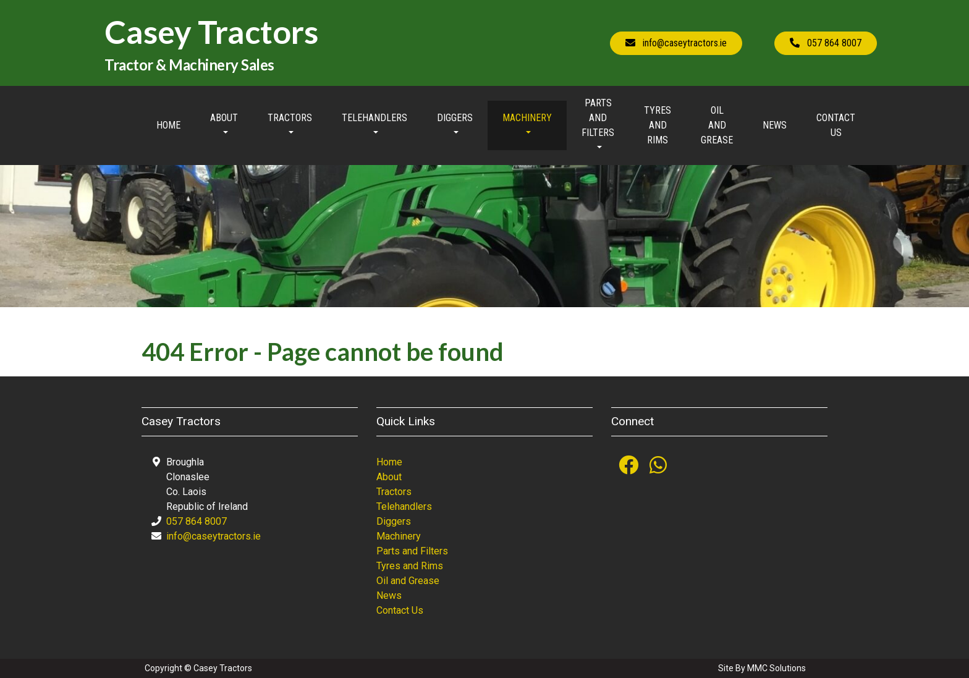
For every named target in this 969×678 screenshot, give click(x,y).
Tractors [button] (290, 118)
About (389, 477)
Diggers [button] (455, 118)
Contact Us (835, 125)
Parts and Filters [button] (598, 117)
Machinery (398, 536)
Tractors (394, 492)
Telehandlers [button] (374, 118)
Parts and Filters (412, 551)
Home (168, 125)
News (775, 125)
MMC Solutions (776, 668)
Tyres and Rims (657, 125)
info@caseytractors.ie (213, 536)
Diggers (393, 521)
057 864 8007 (196, 521)
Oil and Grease (717, 125)
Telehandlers (404, 506)
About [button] (224, 118)
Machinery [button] (527, 118)
